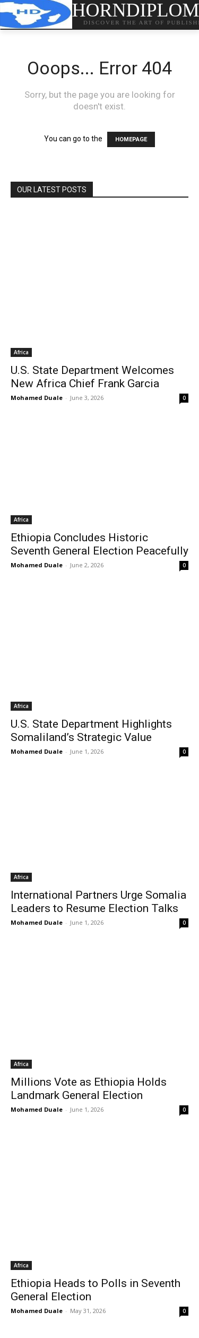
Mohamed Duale (37, 398)
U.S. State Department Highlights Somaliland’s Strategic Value (91, 731)
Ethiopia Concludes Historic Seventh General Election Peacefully (99, 544)
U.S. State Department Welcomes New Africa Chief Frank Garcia (92, 377)
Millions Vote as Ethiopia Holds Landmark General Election (89, 1089)
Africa (21, 352)
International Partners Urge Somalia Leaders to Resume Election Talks (98, 902)
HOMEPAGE (131, 139)
